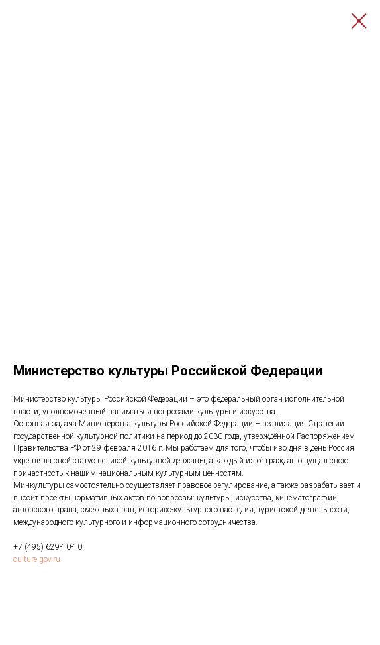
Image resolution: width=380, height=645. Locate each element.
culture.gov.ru (36, 559)
